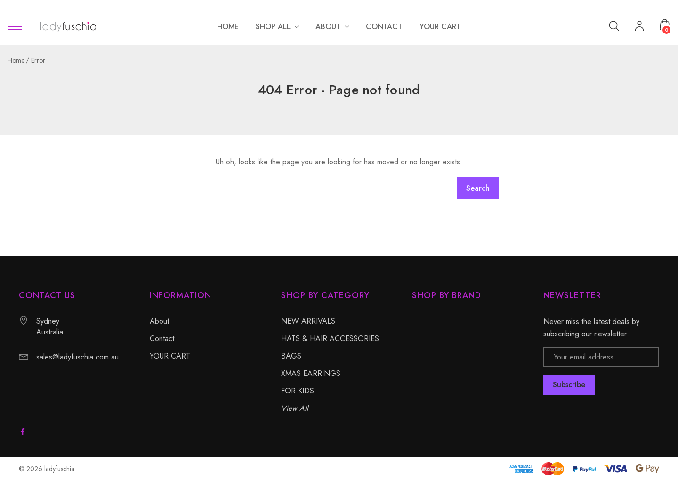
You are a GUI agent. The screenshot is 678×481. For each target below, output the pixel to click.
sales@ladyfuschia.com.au (77, 356)
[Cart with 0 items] (664, 24)
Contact (162, 338)
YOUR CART (170, 356)
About (159, 321)
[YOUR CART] (440, 26)
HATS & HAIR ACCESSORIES (330, 338)
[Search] (614, 25)
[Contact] (384, 26)
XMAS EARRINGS (310, 373)
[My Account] (639, 27)
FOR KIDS (297, 390)
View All (294, 408)
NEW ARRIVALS (308, 321)
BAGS (291, 356)
